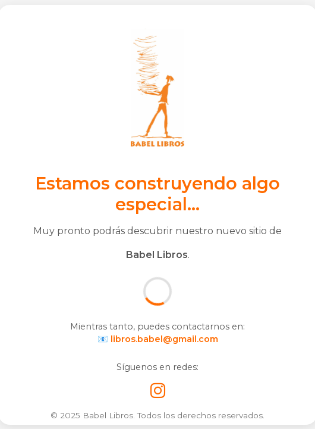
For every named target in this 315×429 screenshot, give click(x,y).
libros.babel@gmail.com (164, 339)
